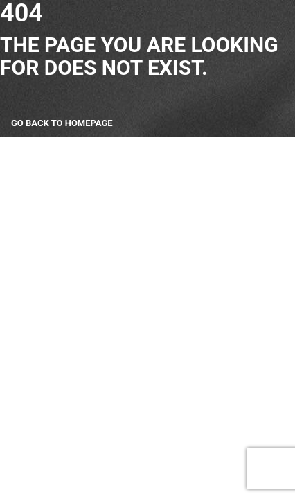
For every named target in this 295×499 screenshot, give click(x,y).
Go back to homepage (62, 123)
